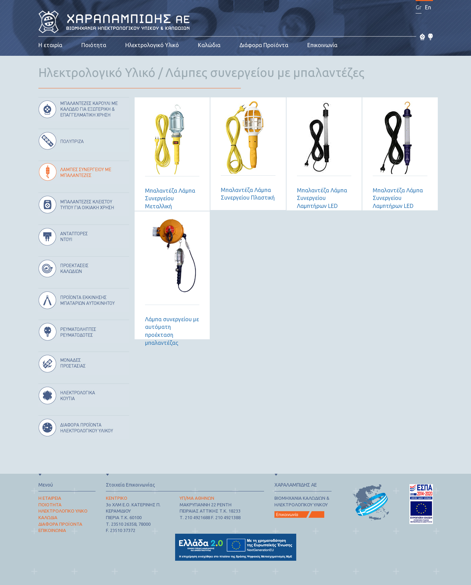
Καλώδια (209, 45)
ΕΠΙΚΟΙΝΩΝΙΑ (52, 530)
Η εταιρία (50, 45)
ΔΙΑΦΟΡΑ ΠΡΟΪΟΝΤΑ (60, 524)
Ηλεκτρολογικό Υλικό (152, 45)
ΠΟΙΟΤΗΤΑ (50, 504)
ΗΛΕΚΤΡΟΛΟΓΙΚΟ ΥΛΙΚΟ (63, 510)
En (428, 7)
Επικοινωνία (322, 45)
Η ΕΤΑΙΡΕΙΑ (49, 498)
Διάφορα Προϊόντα (263, 45)
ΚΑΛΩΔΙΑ (47, 517)
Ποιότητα (93, 45)
